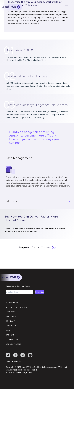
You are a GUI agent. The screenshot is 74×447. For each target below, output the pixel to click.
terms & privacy (13, 361)
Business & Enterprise (18, 307)
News (8, 330)
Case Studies (13, 325)
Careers (10, 335)
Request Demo (14, 344)
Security (10, 312)
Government (13, 302)
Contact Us (12, 339)
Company (11, 321)
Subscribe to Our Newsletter (18, 286)
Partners (11, 316)
